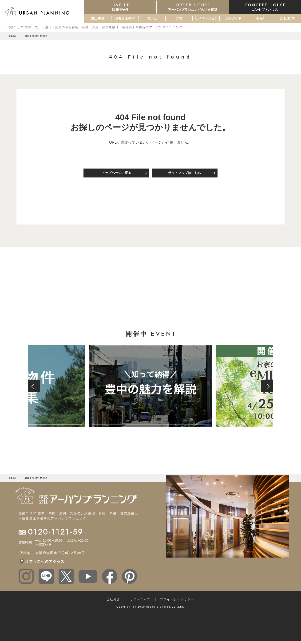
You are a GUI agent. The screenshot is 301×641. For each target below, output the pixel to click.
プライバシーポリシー (177, 599)
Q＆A (260, 18)
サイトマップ (140, 599)
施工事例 (97, 18)
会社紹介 (113, 599)
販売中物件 (120, 7)
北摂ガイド (233, 18)
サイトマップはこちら (184, 173)
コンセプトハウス (265, 7)
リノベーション (206, 18)
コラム (152, 18)
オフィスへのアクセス (45, 561)
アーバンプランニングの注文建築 (192, 7)
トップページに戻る (116, 173)
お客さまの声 (125, 18)
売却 (179, 18)
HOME (13, 36)
